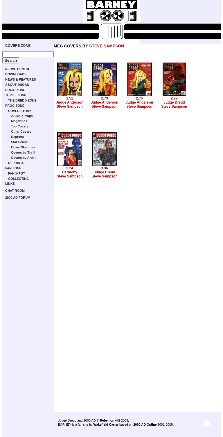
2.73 (104, 98)
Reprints (17, 136)
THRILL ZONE (15, 95)
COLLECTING (18, 178)
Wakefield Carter (105, 424)
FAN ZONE (13, 168)
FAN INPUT (16, 173)
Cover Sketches (23, 147)
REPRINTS (16, 163)
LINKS (10, 183)
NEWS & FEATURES (20, 79)
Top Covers (19, 126)
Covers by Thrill (23, 152)
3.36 (104, 168)
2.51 (69, 98)
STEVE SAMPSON (106, 46)
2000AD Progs (22, 116)
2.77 (174, 98)
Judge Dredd (174, 102)
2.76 (139, 98)
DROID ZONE (15, 90)
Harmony (69, 172)
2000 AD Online (145, 424)
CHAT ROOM (15, 190)
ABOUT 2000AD (17, 84)
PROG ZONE (14, 105)
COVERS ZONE (17, 46)
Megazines (19, 121)
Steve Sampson (69, 106)
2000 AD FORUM (17, 197)
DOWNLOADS (15, 74)
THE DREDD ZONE (22, 100)
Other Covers (21, 131)
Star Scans (19, 142)
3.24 (69, 168)
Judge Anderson (69, 102)
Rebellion (107, 420)
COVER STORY (19, 111)
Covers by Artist (23, 157)
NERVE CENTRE (17, 69)
